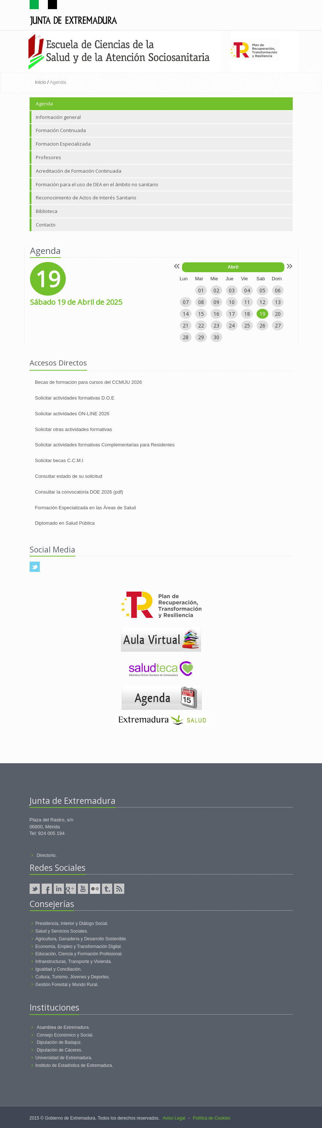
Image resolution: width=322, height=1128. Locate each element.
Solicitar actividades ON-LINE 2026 (72, 413)
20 (278, 313)
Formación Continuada (61, 130)
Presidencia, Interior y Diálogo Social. (71, 923)
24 (232, 325)
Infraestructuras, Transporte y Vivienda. (73, 961)
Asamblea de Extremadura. (63, 1027)
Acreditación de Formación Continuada (78, 171)
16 (216, 313)
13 (278, 302)
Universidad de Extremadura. (63, 1057)
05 (262, 290)
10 (232, 302)
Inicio (40, 82)
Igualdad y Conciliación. (58, 969)
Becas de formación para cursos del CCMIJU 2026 (88, 382)
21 (186, 325)
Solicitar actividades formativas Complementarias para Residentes (105, 444)
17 (232, 313)
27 (278, 325)
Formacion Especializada (63, 143)
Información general (58, 117)
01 (201, 290)
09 (216, 302)
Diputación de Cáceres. (59, 1050)
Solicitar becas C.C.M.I (59, 460)
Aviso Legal (174, 1118)
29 (201, 337)
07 (186, 302)
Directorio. (47, 855)
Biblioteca (46, 211)
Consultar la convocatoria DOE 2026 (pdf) (79, 492)
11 (247, 302)
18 (247, 313)
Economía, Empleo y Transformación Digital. (78, 946)
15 (201, 313)
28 (186, 337)
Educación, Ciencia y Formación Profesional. (79, 953)
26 (262, 325)
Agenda (44, 103)
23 (216, 325)
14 (186, 313)
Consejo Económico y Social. (65, 1035)
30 (216, 337)
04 (247, 290)
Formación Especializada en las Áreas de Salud (85, 507)
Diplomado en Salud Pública (65, 523)
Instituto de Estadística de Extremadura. (74, 1065)
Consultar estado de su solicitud (68, 476)
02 (216, 290)
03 (232, 290)
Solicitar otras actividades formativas (73, 429)
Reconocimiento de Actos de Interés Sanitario (86, 197)
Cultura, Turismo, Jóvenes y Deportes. (72, 976)
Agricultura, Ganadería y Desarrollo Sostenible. (81, 938)
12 (262, 302)
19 (262, 313)
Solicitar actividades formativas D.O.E (74, 398)
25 (247, 325)
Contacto (46, 224)
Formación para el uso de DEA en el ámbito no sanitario (97, 184)
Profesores (48, 157)
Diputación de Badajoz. (59, 1042)
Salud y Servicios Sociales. (61, 931)
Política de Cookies (212, 1118)
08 (201, 302)
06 (278, 290)
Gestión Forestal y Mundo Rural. (67, 984)
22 (201, 325)
